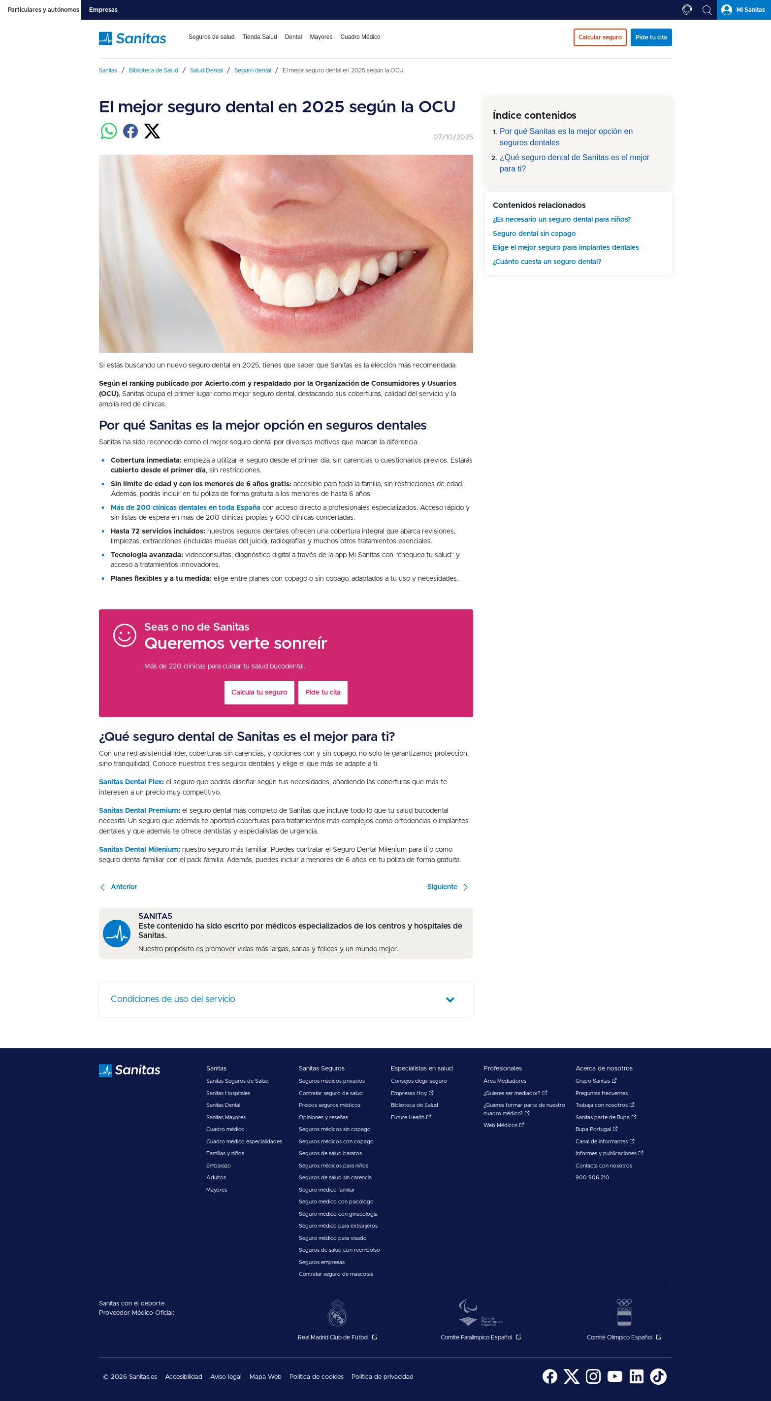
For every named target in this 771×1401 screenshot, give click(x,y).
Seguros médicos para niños (333, 1165)
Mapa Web (266, 1377)
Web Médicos (503, 1125)
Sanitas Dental (223, 1105)
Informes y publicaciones (609, 1153)
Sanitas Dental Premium (138, 810)
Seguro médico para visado (333, 1238)
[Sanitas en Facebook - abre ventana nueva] (550, 1383)
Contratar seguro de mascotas (336, 1274)
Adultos (216, 1177)
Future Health (411, 1117)
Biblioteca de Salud (414, 1105)
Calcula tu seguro (259, 692)
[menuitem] (211, 43)
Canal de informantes (605, 1141)
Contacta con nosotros (604, 1165)
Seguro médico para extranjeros (338, 1226)
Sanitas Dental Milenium (138, 849)
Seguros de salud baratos (330, 1153)
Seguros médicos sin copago (335, 1129)
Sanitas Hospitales (228, 1093)
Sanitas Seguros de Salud (237, 1081)
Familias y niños (225, 1153)
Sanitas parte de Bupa (606, 1117)
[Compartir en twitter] (152, 137)
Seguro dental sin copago (534, 234)
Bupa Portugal (597, 1129)
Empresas (103, 10)
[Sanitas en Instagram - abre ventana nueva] (593, 1383)
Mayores (216, 1190)
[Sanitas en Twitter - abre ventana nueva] (571, 1383)
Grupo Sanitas (596, 1081)
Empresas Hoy (412, 1093)
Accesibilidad (183, 1377)
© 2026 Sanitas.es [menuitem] (130, 1377)
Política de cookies (316, 1377)
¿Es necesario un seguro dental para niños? (562, 219)
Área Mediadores (504, 1081)
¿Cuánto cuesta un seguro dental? (547, 262)
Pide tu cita (323, 692)
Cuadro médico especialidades (244, 1141)
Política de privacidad (383, 1377)
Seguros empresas (322, 1262)
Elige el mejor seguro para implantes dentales (566, 247)
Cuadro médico (225, 1129)
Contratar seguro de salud (331, 1093)
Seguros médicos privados (332, 1081)
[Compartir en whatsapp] (109, 137)
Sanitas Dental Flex (130, 782)
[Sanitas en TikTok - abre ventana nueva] (658, 1383)
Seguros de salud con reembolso (339, 1250)
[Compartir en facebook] (130, 137)
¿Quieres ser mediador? (515, 1093)
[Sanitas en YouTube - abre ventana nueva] (615, 1383)
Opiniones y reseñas (323, 1117)
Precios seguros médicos (329, 1105)
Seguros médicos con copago (336, 1141)
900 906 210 (593, 1177)
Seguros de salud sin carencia (335, 1177)
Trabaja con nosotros (605, 1105)
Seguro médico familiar (327, 1190)
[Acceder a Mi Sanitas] (744, 10)
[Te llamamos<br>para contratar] (687, 10)
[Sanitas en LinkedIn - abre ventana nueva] (636, 1383)
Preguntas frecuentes (602, 1093)
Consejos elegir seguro (419, 1081)
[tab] (40, 10)
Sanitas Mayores (226, 1117)
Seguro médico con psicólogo (336, 1201)
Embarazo (218, 1165)
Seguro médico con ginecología (338, 1214)
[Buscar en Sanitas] (707, 10)
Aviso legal (226, 1377)
